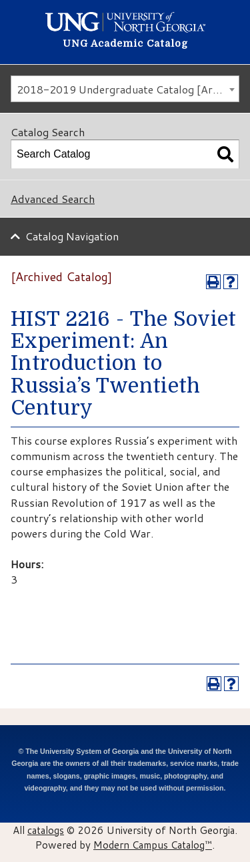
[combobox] (125, 88)
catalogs (45, 830)
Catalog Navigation (72, 236)
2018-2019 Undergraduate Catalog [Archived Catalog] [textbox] (128, 89)
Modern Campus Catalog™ (152, 844)
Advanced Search (53, 198)
